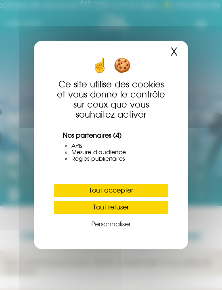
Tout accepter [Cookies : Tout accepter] (111, 190)
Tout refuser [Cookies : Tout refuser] (111, 207)
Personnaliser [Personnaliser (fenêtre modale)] (111, 224)
